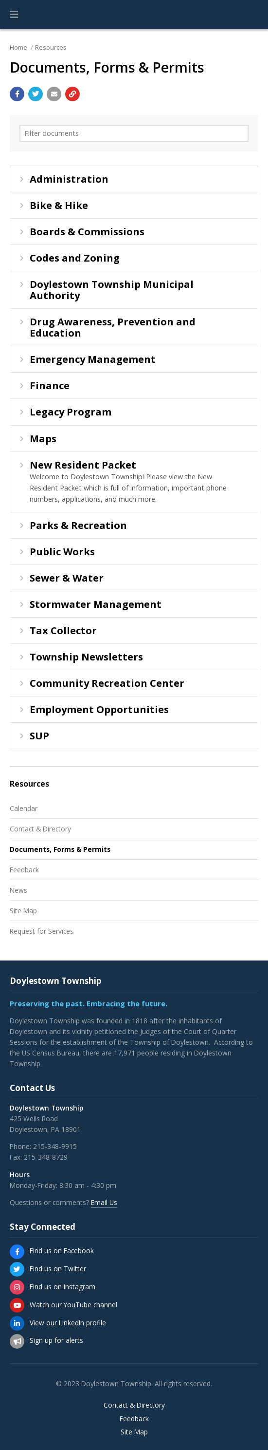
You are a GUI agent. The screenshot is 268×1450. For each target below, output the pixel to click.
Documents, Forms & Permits (60, 849)
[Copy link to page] (72, 94)
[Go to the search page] (252, 14)
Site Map (23, 910)
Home (18, 47)
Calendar (23, 808)
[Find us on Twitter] (17, 1269)
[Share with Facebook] (17, 94)
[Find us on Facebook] (17, 1251)
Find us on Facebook (62, 1250)
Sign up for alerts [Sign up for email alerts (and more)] (56, 1340)
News (18, 890)
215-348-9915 (55, 1146)
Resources (51, 47)
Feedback (24, 869)
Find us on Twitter (58, 1268)
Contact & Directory (40, 828)
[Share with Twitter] (35, 94)
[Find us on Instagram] (17, 1287)
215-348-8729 (46, 1157)
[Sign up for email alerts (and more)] (17, 1341)
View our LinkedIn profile (68, 1322)
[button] (14, 15)
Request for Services (41, 931)
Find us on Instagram (62, 1286)
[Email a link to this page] (54, 94)
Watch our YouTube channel (73, 1304)
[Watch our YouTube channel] (17, 1305)
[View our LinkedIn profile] (17, 1323)
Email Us (104, 1202)
